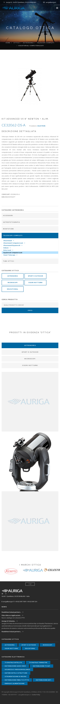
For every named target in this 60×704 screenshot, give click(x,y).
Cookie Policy (36, 695)
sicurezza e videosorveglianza (17, 669)
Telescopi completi (45, 43)
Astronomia (28, 43)
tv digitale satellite (13, 662)
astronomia (12, 276)
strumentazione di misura (15, 676)
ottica (17, 43)
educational (12, 289)
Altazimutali (7, 241)
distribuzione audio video (15, 666)
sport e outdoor (35, 276)
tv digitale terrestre (38, 662)
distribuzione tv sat (41, 666)
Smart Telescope (9, 255)
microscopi (13, 282)
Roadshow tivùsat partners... (11, 612)
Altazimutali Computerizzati (13, 243)
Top (30, 584)
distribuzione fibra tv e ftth (17, 680)
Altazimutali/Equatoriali (11, 245)
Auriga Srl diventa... (8, 621)
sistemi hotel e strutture (16, 673)
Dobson (6, 248)
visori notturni (35, 282)
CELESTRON (41, 126)
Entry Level (7, 250)
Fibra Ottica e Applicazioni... (11, 615)
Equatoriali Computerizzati (12, 253)
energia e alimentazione (14, 683)
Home (8, 43)
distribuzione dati (43, 680)
